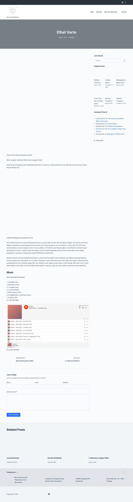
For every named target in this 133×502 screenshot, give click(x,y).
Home (92, 12)
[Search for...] (108, 60)
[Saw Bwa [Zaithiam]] (66, 444)
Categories (99, 140)
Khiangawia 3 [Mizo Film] (115, 134)
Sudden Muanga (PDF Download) (83, 480)
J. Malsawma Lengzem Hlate (98, 458)
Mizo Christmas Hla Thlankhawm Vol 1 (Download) (20, 480)
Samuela (99, 129)
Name (9, 382)
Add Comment (12, 392)
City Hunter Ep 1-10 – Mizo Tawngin (115, 480)
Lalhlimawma (100, 118)
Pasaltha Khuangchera (114, 126)
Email (36, 382)
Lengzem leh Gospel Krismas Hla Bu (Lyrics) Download (54, 480)
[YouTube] (122, 2)
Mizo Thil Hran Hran (112, 12)
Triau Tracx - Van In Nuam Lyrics (98, 101)
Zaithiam (71, 37)
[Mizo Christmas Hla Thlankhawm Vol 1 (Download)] (10, 480)
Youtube (123, 12)
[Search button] (124, 60)
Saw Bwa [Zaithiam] (54, 458)
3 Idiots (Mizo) (112, 124)
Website (65, 382)
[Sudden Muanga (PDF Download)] (71, 480)
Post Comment (13, 415)
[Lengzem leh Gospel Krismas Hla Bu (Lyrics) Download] (40, 480)
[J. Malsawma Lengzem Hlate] (107, 444)
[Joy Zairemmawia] (26, 444)
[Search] (125, 2)
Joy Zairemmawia (13, 458)
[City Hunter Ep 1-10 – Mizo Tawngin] (102, 480)
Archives (99, 12)
